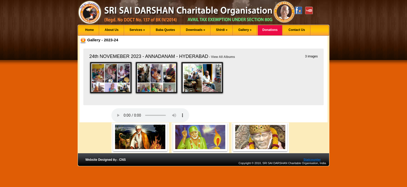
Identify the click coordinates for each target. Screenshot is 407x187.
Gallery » (245, 30)
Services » (137, 30)
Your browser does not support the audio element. (150, 115)
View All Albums (223, 57)
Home (89, 30)
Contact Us (296, 30)
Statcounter (312, 160)
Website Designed (98, 160)
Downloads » (195, 30)
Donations (270, 30)
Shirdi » (221, 30)
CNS (122, 160)
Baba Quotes (165, 30)
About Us (111, 30)
